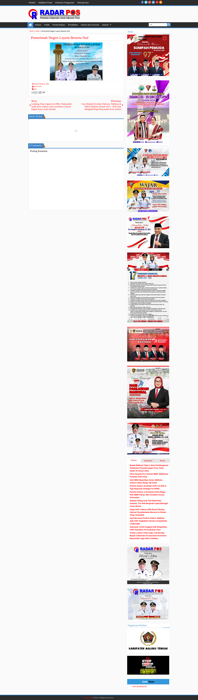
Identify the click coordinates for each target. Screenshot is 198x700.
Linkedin (153, 2)
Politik (47, 25)
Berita (162, 461)
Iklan (35, 89)
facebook (142, 2)
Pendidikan (73, 25)
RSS (160, 2)
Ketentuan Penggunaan (64, 3)
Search (169, 24)
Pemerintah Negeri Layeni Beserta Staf (60, 38)
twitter (146, 2)
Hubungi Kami (83, 3)
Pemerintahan (58, 25)
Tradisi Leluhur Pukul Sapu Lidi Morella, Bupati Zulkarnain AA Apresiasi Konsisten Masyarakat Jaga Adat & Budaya (148, 535)
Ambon (38, 25)
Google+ (149, 2)
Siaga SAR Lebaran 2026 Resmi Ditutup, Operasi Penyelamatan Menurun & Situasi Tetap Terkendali (148, 512)
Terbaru (134, 460)
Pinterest (157, 2)
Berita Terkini (38, 86)
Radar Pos (88, 698)
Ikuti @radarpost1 (140, 686)
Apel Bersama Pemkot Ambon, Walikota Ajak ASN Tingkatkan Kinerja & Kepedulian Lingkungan (148, 521)
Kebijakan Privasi (45, 3)
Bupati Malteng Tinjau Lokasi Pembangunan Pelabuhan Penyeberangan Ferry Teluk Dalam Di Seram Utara (149, 468)
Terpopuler (148, 461)
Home (30, 24)
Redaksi (32, 3)
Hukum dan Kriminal (90, 25)
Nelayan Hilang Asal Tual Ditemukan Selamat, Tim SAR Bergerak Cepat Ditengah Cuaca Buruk (149, 503)
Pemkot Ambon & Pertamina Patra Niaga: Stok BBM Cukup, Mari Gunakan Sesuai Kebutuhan (148, 495)
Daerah (105, 25)
